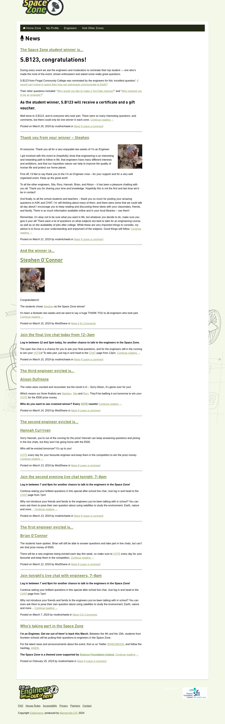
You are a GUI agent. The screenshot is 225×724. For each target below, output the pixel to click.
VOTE (37, 352)
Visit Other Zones (88, 27)
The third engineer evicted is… (47, 370)
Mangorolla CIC (69, 712)
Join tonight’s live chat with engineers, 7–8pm (61, 575)
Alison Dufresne (34, 379)
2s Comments (89, 613)
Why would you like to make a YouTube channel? (85, 90)
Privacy (63, 705)
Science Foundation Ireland (97, 653)
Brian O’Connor (34, 535)
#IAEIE (35, 647)
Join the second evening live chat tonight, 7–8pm (63, 476)
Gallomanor (36, 712)
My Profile (50, 27)
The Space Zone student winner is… (51, 49)
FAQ (20, 705)
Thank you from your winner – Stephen (54, 137)
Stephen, (67, 392)
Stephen (48, 305)
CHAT (92, 352)
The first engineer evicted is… (46, 527)
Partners (75, 705)
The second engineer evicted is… (49, 421)
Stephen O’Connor (41, 259)
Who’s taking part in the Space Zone (51, 625)
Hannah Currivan (35, 430)
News (77, 125)
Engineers (67, 27)
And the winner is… (37, 250)
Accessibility (50, 705)
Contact (86, 705)
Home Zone (33, 27)
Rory (86, 392)
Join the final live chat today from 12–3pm (57, 334)
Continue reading (102, 119)
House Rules (33, 705)
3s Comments (88, 322)
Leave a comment (93, 125)
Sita (75, 392)
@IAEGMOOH (115, 643)
